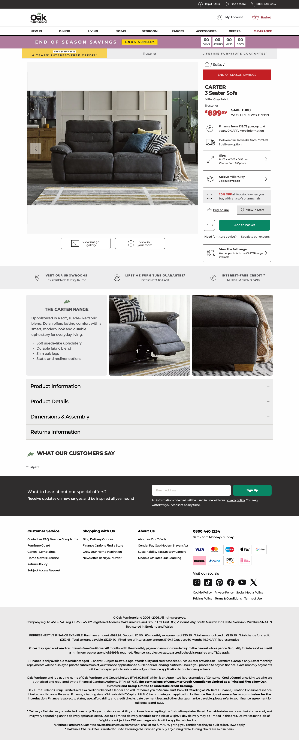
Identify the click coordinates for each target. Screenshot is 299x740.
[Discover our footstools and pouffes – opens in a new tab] (243, 196)
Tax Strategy (166, 551)
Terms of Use (253, 598)
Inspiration (114, 551)
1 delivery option (230, 144)
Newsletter (90, 558)
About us (144, 539)
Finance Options (94, 545)
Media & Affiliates (150, 558)
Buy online (218, 210)
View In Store (252, 210)
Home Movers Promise (43, 558)
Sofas (121, 31)
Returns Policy (37, 564)
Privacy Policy (223, 592)
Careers (180, 551)
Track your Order (110, 558)
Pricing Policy (202, 598)
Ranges (178, 31)
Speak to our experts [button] (255, 236)
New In (36, 31)
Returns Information (55, 432)
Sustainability (147, 551)
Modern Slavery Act (174, 545)
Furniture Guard (38, 545)
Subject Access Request (43, 570)
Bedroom (149, 31)
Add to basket (244, 225)
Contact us (34, 539)
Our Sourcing (172, 558)
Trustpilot (149, 53)
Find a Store (114, 545)
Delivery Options (101, 539)
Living (93, 31)
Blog (86, 539)
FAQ (46, 539)
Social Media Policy (249, 592)
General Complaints (41, 551)
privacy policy (235, 500)
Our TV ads (158, 539)
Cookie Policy (202, 592)
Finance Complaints (63, 539)
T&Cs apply (221, 652)
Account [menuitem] (230, 17)
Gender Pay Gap (149, 545)
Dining (64, 31)
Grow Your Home (94, 551)
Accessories (206, 31)
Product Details (49, 402)
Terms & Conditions (228, 598)
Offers (234, 31)
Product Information (55, 386)
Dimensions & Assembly (59, 417)
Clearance (263, 31)
